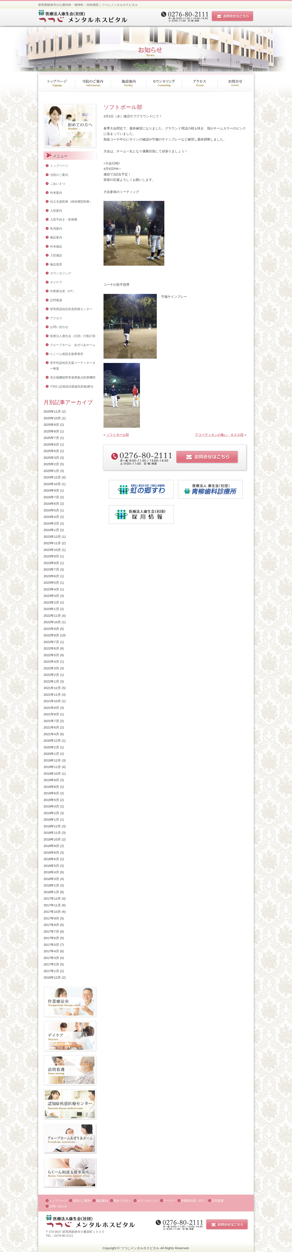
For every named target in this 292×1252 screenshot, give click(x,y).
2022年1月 (51, 681)
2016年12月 (52, 977)
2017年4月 (51, 951)
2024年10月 (52, 484)
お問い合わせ (59, 327)
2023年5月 (51, 582)
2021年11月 (52, 694)
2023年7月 (51, 569)
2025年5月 (51, 451)
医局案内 (56, 228)
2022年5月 (51, 655)
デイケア (56, 282)
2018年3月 (51, 879)
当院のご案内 (59, 175)
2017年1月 (51, 971)
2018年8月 (51, 852)
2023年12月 (52, 536)
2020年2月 (51, 747)
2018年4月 (51, 872)
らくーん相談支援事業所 (66, 354)
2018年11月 (52, 832)
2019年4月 (51, 806)
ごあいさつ (57, 183)
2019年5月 (51, 800)
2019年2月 (51, 813)
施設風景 (56, 264)
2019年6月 (51, 793)
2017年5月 (51, 944)
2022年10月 (52, 622)
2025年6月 (51, 444)
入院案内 (56, 210)
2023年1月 (51, 609)
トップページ (59, 165)
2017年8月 (51, 925)
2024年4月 (51, 517)
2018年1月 (51, 892)
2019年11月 (52, 767)
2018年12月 (52, 826)
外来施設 (56, 246)
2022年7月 (51, 642)
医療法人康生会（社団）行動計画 (72, 336)
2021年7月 (51, 721)
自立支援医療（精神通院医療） (71, 201)
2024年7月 (51, 497)
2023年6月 (51, 576)
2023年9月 (51, 556)
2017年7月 (51, 931)
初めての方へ (122, 1200)
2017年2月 (51, 964)
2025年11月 (52, 411)
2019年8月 (51, 786)
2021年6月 (51, 727)
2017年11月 (52, 905)
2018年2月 (51, 885)
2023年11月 (52, 543)
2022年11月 (52, 615)
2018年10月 (52, 839)
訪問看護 (56, 300)
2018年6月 (51, 859)
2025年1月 (51, 471)
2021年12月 (52, 688)
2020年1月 (51, 753)
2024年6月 (51, 503)
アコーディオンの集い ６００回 (219, 435)
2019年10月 (52, 773)
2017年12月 (52, 898)
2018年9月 (51, 846)
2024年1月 (51, 530)
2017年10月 (52, 911)
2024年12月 (52, 477)
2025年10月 (52, 418)
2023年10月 (52, 550)
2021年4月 (51, 734)
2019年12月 (52, 760)
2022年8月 (51, 635)
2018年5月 (51, 865)
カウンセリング (60, 273)
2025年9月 (51, 424)
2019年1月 (51, 819)
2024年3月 (51, 523)
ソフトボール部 (117, 435)
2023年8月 (51, 563)
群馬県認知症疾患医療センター (71, 309)
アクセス (56, 318)
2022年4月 (51, 661)
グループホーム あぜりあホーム (72, 345)
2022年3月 (51, 668)
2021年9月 (51, 708)
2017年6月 (51, 938)
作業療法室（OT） (62, 291)
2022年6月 (51, 648)
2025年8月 (51, 431)
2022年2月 (51, 674)
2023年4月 (51, 589)
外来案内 (56, 192)
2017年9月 (51, 918)
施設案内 (56, 237)
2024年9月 (51, 490)
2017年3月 (51, 958)
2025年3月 (51, 457)
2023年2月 (51, 602)
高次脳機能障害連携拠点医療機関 (72, 377)
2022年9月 (51, 629)
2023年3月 (51, 596)
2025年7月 (51, 438)
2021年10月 (52, 701)
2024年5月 (51, 510)
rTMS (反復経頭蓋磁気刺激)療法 (71, 386)
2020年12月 (52, 740)
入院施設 (56, 255)
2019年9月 (51, 780)
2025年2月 (51, 464)
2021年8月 (51, 714)
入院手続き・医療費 (63, 219)
